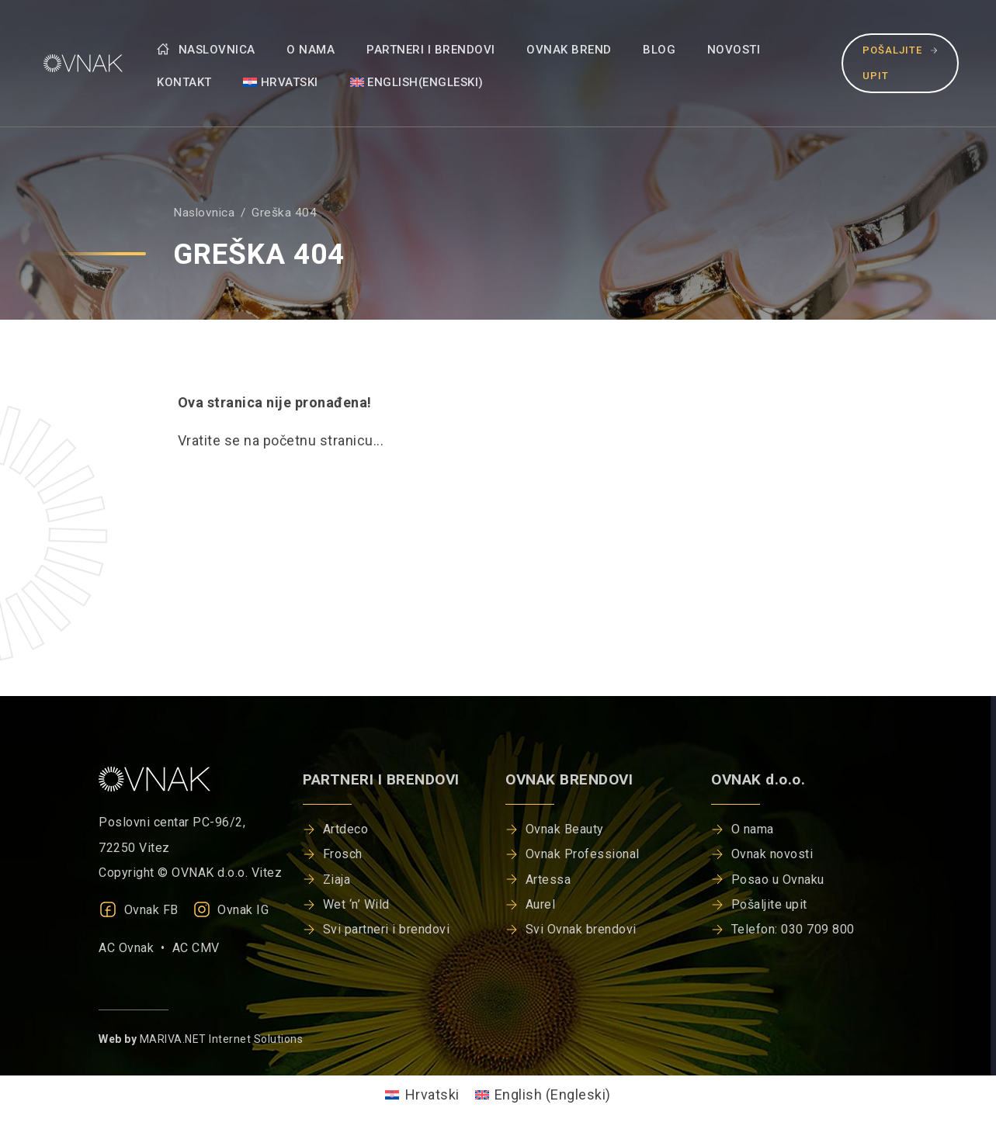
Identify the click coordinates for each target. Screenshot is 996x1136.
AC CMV (196, 947)
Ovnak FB (139, 909)
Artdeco (346, 829)
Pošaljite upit (900, 62)
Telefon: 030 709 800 (793, 929)
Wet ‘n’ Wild (356, 904)
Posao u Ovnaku (777, 879)
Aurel (541, 904)
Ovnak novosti (772, 854)
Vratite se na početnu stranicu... (281, 440)
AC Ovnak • (135, 947)
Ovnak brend (569, 50)
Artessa (548, 879)
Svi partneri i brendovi (386, 929)
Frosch (343, 854)
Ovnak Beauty (565, 829)
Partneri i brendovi (430, 50)
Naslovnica (206, 50)
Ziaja (337, 879)
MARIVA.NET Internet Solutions (222, 1039)
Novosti (734, 50)
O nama (310, 50)
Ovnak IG (231, 909)
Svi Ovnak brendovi (581, 929)
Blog (659, 50)
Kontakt (184, 82)
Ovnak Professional (583, 854)
